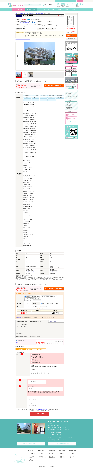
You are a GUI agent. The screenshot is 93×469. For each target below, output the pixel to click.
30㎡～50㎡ (72, 454)
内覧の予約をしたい (33, 362)
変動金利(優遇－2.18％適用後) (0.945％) (32, 296)
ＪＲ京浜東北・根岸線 (39, 13)
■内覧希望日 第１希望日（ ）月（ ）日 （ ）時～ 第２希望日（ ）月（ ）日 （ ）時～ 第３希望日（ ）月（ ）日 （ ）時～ (45, 372)
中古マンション (26, 13)
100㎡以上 (71, 458)
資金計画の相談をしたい (34, 360)
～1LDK (61, 453)
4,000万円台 (51, 457)
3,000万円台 (68, 75)
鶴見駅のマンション (20, 333)
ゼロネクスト (18, 342)
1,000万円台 (68, 72)
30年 (47, 303)
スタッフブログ (31, 457)
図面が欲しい (32, 359)
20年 (56, 303)
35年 (42, 303)
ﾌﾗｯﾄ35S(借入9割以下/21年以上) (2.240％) (48, 296)
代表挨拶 (30, 460)
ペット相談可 (41, 454)
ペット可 (68, 68)
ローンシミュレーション (72, 45)
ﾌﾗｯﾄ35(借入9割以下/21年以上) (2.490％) (32, 298)
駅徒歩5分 (74, 68)
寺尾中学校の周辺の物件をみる (35, 336)
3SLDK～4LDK (62, 457)
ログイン (30, 463)
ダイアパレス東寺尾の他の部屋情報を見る (23, 39)
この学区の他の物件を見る (30, 271)
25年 (51, 303)
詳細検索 (74, 75)
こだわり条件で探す (42, 453)
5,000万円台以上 (52, 458)
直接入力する (28, 300)
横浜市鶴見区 (32, 13)
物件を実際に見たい (33, 354)
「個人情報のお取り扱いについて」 (42, 410)
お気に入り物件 (53, 321)
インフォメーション (32, 454)
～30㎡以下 (72, 453)
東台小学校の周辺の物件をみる (22, 336)
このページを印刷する (72, 43)
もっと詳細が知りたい (34, 356)
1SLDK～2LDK (62, 454)
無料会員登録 (31, 461)
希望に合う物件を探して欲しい (35, 357)
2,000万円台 (74, 72)
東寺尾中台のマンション (21, 335)
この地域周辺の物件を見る (24, 22)
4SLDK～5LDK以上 (63, 458)
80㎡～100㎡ (72, 457)
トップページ (31, 453)
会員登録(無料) (19, 317)
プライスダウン (74, 70)
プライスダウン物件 (42, 458)
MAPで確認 (33, 22)
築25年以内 (68, 70)
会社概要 (30, 458)
